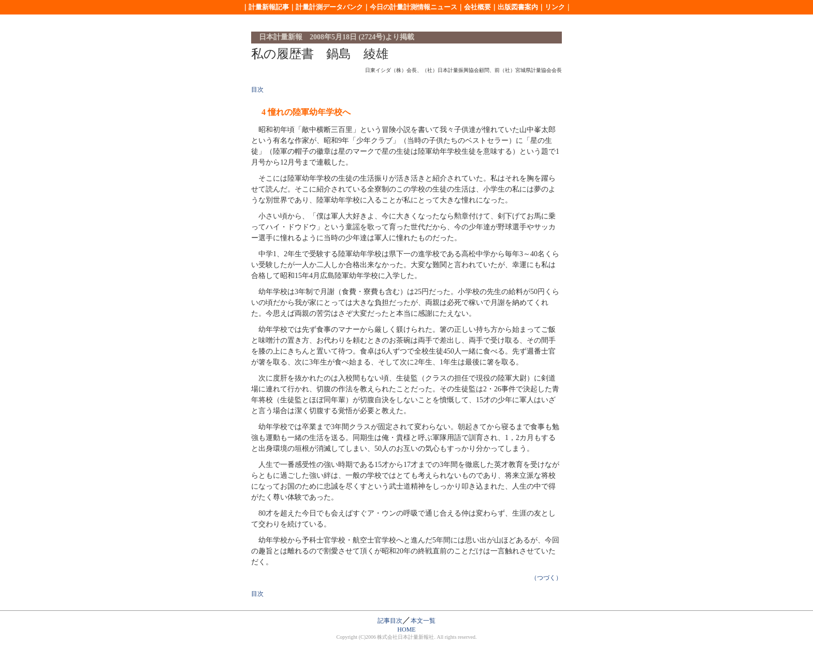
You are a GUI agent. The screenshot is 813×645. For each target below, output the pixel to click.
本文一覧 (423, 620)
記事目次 (390, 620)
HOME (406, 629)
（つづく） (546, 577)
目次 (257, 89)
